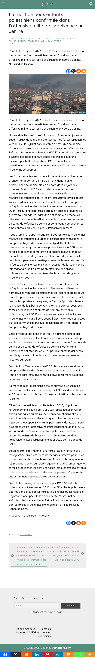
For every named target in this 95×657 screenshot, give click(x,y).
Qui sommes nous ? (26, 628)
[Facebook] (68, 71)
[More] (83, 71)
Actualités (26, 534)
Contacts (45, 628)
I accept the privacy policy (47, 611)
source (13, 43)
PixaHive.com (63, 647)
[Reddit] (78, 71)
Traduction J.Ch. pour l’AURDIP (44, 41)
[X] (73, 71)
